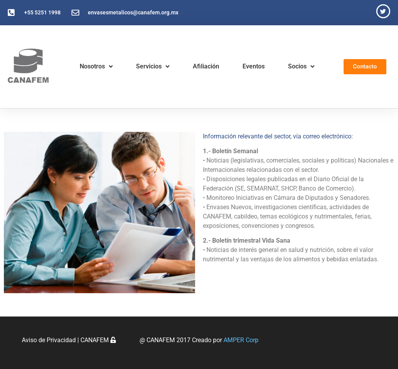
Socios (301, 66)
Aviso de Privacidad (49, 340)
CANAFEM (98, 340)
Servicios (152, 66)
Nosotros (96, 66)
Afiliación (206, 66)
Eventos (254, 66)
